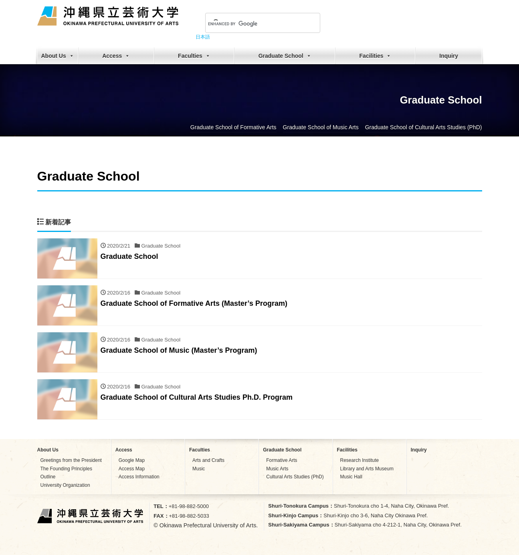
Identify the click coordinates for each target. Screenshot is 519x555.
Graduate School (284, 56)
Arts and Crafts (208, 460)
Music (198, 469)
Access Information (139, 477)
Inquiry (448, 56)
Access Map (132, 469)
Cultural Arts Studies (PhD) (294, 477)
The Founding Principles (66, 469)
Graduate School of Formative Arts (233, 127)
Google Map (132, 460)
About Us (57, 56)
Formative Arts (281, 460)
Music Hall (351, 477)
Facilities (375, 56)
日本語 (203, 37)
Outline (48, 477)
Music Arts (277, 469)
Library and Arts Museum (367, 469)
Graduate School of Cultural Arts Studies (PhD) (423, 127)
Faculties (194, 56)
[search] (253, 23)
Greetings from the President (71, 460)
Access (116, 56)
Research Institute (359, 460)
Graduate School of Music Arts (321, 127)
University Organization (65, 485)
